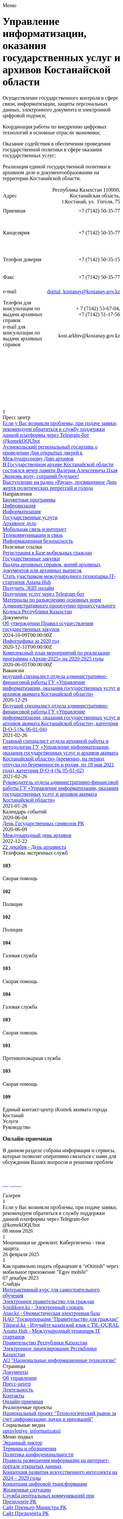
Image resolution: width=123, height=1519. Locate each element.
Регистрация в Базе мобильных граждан (47, 552)
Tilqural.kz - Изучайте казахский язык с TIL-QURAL (61, 1325)
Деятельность (18, 1389)
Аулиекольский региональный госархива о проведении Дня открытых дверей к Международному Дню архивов (50, 452)
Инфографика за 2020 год (31, 641)
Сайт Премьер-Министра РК (35, 1507)
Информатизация (22, 511)
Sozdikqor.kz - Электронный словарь (43, 1307)
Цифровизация (19, 505)
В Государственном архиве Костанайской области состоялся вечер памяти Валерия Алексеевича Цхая (60, 467)
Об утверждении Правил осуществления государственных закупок (48, 626)
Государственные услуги (30, 517)
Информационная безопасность (38, 541)
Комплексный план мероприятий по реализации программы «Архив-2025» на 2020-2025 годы (56, 655)
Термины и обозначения (29, 1448)
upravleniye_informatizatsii (32, 1431)
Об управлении (19, 1378)
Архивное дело (19, 523)
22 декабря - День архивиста (34, 847)
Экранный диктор (22, 1442)
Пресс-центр (17, 1384)
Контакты (13, 1395)
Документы (15, 1372)
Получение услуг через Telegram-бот (44, 594)
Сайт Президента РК (26, 1513)
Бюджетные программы (29, 500)
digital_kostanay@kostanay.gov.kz (83, 291)
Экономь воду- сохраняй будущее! (41, 476)
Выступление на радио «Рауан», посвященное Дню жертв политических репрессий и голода (59, 485)
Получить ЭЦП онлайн (28, 588)
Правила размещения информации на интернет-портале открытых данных (56, 1463)
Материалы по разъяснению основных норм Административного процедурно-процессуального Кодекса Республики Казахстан (59, 605)
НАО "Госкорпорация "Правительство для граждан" (61, 1319)
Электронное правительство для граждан (48, 1301)
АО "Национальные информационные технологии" (59, 1360)
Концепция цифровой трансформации (45, 1484)
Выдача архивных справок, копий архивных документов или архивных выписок (52, 567)
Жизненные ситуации (27, 1490)
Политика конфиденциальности (38, 1454)
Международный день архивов (37, 835)
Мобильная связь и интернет (35, 529)
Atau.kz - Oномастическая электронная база (51, 1313)
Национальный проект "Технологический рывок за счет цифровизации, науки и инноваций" (59, 1416)
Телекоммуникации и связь (33, 535)
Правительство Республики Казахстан (45, 1342)
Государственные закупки (31, 558)
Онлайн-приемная (23, 1401)
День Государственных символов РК (43, 823)
